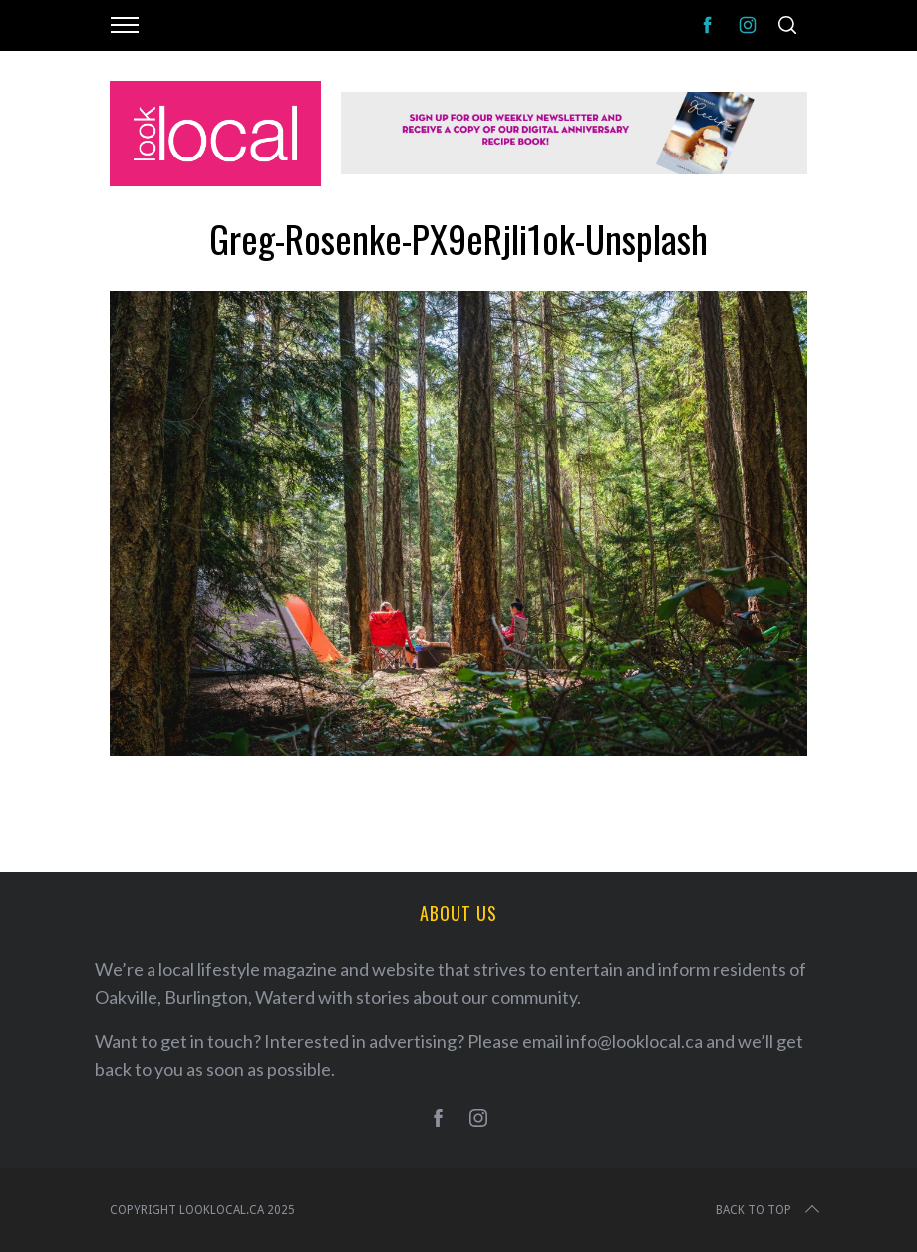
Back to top (769, 1210)
